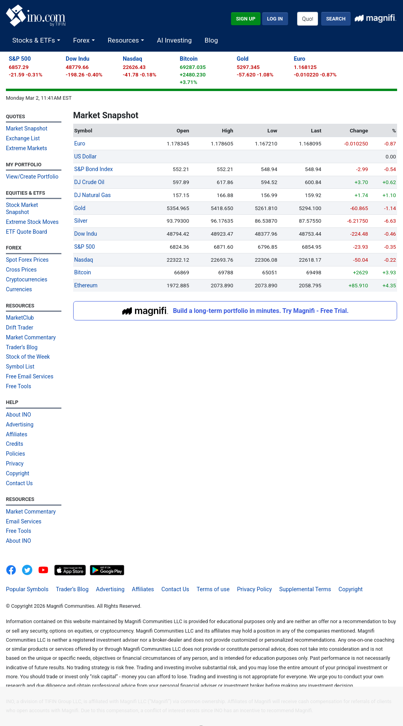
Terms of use (204, 574)
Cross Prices (21, 261)
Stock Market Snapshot (33, 204)
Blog (211, 40)
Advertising (19, 413)
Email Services (23, 508)
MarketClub (19, 308)
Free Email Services (29, 365)
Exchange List (22, 138)
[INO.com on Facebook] (13, 556)
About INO (18, 403)
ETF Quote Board (26, 223)
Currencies (18, 280)
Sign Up (245, 19)
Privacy (14, 451)
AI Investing (174, 40)
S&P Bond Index (93, 169)
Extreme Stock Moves (31, 213)
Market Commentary (30, 327)
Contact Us (19, 470)
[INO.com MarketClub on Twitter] (30, 556)
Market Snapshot (26, 128)
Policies (15, 441)
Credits (14, 432)
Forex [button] (82, 40)
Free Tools (18, 375)
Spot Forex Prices (27, 251)
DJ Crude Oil (89, 182)
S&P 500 (20, 59)
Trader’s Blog (21, 337)
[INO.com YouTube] (46, 556)
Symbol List (20, 356)
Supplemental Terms (293, 574)
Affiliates (16, 422)
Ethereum (85, 283)
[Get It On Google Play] (107, 556)
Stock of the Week (27, 346)
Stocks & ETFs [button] (34, 40)
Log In (275, 19)
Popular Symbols (27, 574)
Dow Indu (77, 59)
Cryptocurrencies (26, 270)
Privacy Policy (244, 574)
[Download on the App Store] (70, 556)
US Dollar (85, 156)
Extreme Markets (26, 148)
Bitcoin (189, 59)
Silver (80, 219)
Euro (299, 59)
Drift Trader (19, 318)
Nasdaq (132, 59)
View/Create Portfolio (31, 176)
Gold (243, 59)
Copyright (17, 461)
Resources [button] (123, 40)
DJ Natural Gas (92, 194)
